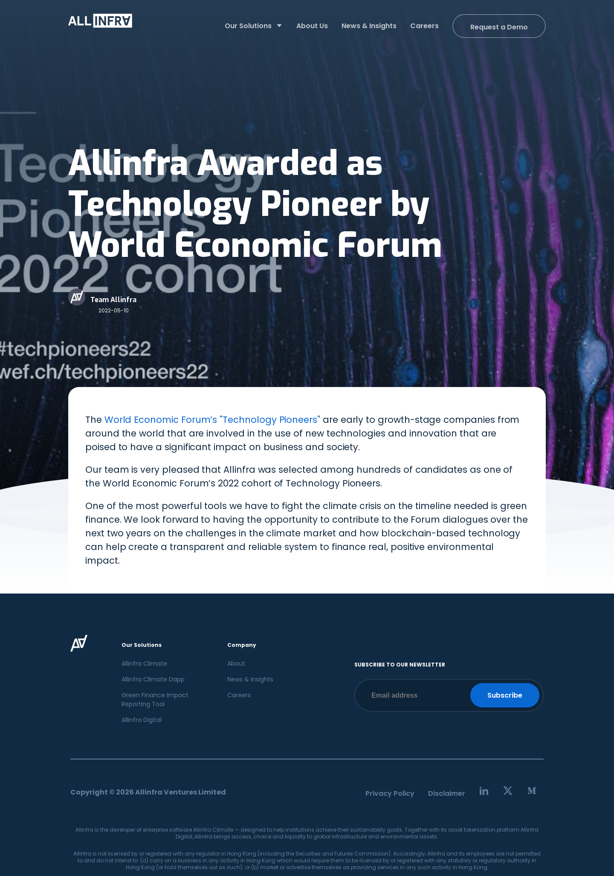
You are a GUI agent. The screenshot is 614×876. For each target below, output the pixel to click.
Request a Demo (499, 27)
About (236, 663)
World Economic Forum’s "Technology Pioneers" (212, 419)
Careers (239, 695)
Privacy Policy (389, 793)
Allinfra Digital (142, 720)
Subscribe (504, 695)
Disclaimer (446, 793)
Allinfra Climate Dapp (153, 679)
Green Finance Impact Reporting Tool (155, 699)
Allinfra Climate (144, 663)
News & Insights (250, 679)
